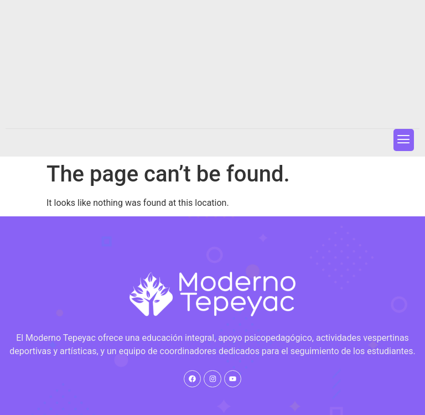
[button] (403, 140)
